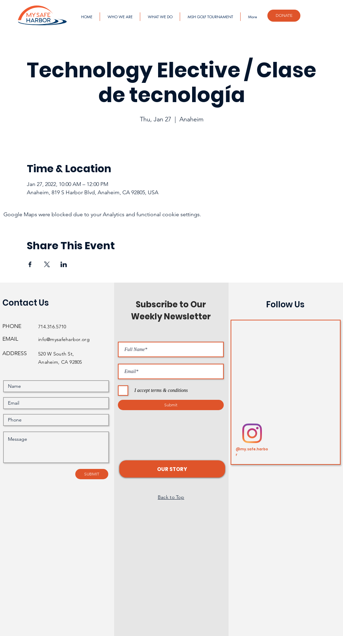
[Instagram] (252, 433)
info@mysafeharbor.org (64, 339)
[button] (172, 469)
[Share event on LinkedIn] (63, 264)
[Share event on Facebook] (30, 264)
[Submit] (171, 405)
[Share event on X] (47, 264)
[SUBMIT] (91, 474)
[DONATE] (283, 16)
